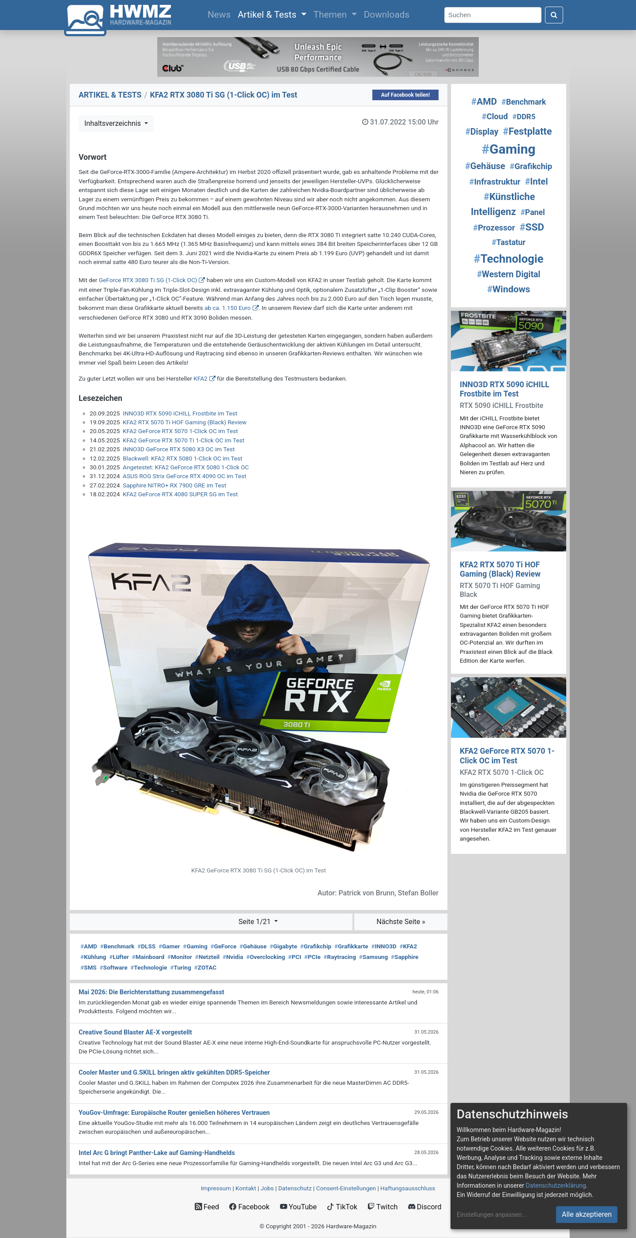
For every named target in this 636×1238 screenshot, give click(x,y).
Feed (207, 1207)
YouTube (298, 1207)
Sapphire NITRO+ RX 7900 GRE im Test (174, 485)
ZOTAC (205, 967)
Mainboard (148, 956)
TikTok (342, 1207)
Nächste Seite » (400, 921)
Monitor (179, 956)
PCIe (312, 956)
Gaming (195, 946)
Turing (180, 967)
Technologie (148, 967)
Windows (508, 289)
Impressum (216, 1188)
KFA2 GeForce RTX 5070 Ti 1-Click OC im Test (183, 440)
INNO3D (383, 946)
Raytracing (340, 956)
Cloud (495, 116)
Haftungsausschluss (407, 1188)
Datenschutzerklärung (556, 1185)
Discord (425, 1207)
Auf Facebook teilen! (405, 95)
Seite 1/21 (255, 921)
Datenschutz (295, 1188)
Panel (532, 212)
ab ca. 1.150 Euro (227, 307)
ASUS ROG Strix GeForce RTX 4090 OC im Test (184, 475)
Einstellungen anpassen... (492, 1214)
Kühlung (93, 956)
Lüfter (119, 956)
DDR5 (523, 116)
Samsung (373, 956)
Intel (536, 181)
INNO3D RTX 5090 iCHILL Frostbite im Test (180, 413)
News (221, 14)
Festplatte (527, 131)
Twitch (382, 1207)
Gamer (169, 946)
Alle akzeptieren (587, 1214)
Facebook (249, 1207)
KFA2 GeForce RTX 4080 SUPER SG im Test (180, 494)
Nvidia (233, 956)
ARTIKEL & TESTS (110, 95)
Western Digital (509, 274)
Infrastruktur (494, 182)
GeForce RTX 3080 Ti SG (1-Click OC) (148, 279)
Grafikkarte (351, 946)
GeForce (223, 946)
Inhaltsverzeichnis (113, 123)
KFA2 (200, 378)
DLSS (146, 946)
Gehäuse (253, 946)
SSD (531, 227)
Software (113, 967)
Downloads (386, 14)
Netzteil (207, 956)
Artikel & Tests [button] (268, 14)
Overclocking (265, 956)
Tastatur (508, 242)
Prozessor (494, 228)
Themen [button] (331, 14)
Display (482, 132)
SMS (88, 967)
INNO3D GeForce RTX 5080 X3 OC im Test (179, 449)
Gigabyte (283, 946)
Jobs (267, 1188)
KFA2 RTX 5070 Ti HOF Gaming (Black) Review (184, 422)
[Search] (492, 15)
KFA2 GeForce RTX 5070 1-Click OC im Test (180, 430)
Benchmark (117, 946)
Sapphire (404, 956)
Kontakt (245, 1188)
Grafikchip (315, 946)
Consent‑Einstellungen (346, 1188)
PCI (294, 956)
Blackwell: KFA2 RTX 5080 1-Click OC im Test (182, 458)
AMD (88, 946)
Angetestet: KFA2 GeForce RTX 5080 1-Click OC (186, 467)
